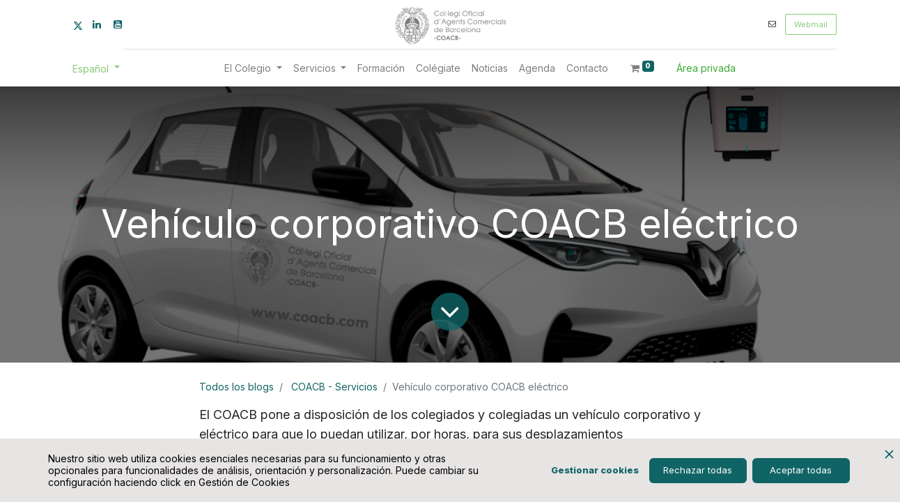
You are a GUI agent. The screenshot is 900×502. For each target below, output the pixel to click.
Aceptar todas (801, 470)
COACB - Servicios (334, 387)
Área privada (706, 68)
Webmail (811, 24)
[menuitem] (381, 68)
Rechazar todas (697, 470)
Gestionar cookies (595, 470)
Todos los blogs (236, 387)
